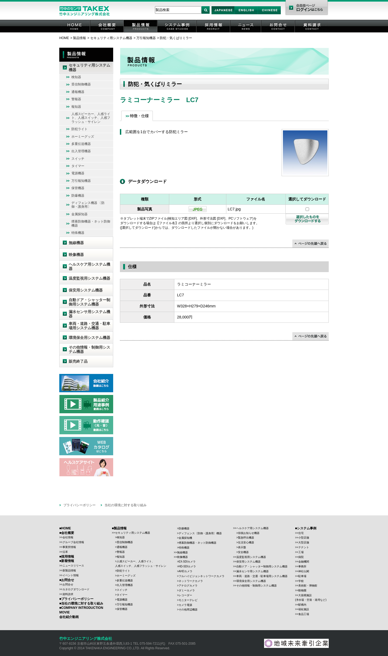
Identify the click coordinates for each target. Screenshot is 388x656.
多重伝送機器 (81, 144)
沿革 (65, 551)
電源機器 (77, 173)
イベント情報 (71, 575)
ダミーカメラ (187, 590)
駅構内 (302, 604)
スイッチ (77, 159)
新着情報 (67, 561)
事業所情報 (69, 547)
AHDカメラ (185, 571)
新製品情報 (69, 570)
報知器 (76, 107)
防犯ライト (79, 129)
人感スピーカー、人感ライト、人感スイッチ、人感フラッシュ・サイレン (90, 118)
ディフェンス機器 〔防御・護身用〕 (88, 205)
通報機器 (77, 92)
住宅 (301, 533)
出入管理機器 (81, 151)
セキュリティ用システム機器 (111, 38)
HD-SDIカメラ (187, 566)
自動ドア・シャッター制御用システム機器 (89, 302)
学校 (301, 580)
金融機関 (303, 561)
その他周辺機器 (188, 609)
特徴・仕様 (139, 116)
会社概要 (67, 533)
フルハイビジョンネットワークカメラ (201, 576)
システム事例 (306, 528)
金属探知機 (185, 537)
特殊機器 (77, 233)
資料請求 (68, 594)
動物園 (302, 590)
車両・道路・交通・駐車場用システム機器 (89, 325)
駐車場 (302, 576)
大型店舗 (303, 542)
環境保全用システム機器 (89, 337)
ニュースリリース (73, 565)
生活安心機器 (246, 542)
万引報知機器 (146, 38)
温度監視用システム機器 (89, 278)
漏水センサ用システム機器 (89, 314)
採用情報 (67, 556)
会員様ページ (306, 8)
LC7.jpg (234, 209)
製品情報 (79, 38)
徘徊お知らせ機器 (248, 533)
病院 (301, 557)
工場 (301, 552)
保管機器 (77, 188)
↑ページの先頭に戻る (310, 244)
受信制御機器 (81, 84)
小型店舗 (303, 537)
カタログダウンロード (76, 589)
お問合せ (67, 580)
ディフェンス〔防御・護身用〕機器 (200, 533)
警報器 (76, 99)
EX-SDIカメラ (187, 561)
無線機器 (76, 243)
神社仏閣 (303, 571)
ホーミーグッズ (82, 136)
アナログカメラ (188, 585)
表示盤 (242, 547)
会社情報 (68, 537)
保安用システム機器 (86, 290)
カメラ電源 (185, 604)
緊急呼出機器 (246, 537)
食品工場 (303, 614)
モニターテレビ (188, 600)
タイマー (77, 166)
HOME (64, 38)
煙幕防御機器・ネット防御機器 (90, 223)
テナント (303, 547)
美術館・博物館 (307, 585)
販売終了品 (78, 361)
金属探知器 (79, 214)
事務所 (302, 566)
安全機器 (243, 552)
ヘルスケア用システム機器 (89, 266)
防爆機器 (77, 195)
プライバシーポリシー (79, 505)
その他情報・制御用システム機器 (89, 349)
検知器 (76, 77)
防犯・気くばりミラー (176, 38)
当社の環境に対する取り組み (126, 505)
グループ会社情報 (73, 542)
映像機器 (76, 254)
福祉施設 (303, 609)
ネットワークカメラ (191, 580)
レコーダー (185, 595)
